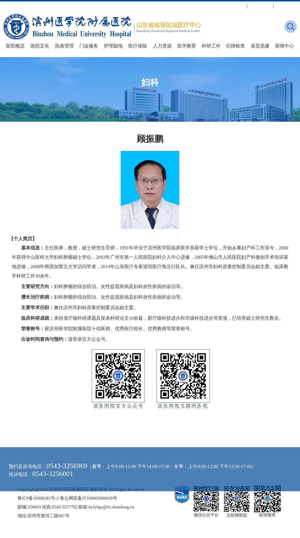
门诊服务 (88, 45)
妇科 (150, 84)
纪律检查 (235, 45)
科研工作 (211, 45)
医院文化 (39, 45)
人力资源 (162, 45)
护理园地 (113, 45)
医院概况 (15, 45)
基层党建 (260, 45)
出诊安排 (261, 6)
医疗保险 (137, 45)
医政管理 (64, 45)
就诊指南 (234, 6)
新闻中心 (284, 45)
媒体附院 (287, 6)
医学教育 (186, 45)
